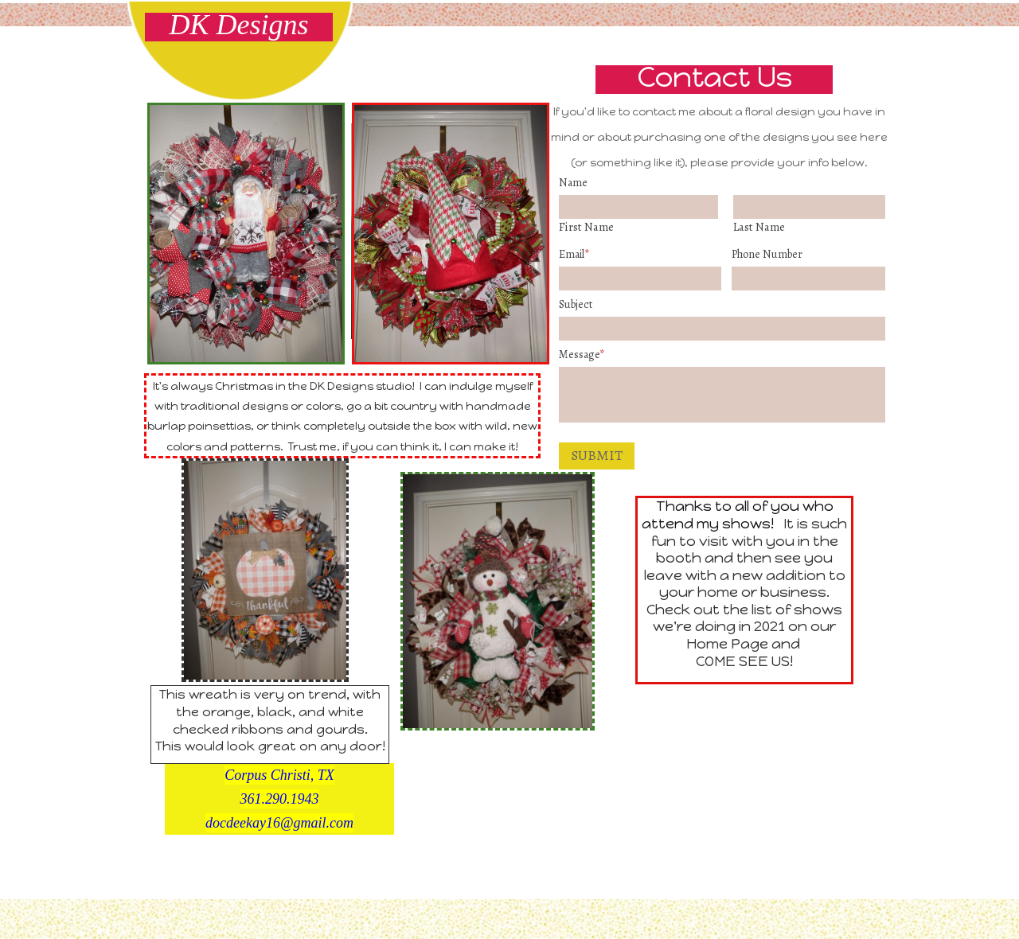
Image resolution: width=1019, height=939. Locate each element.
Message (581, 354)
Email (574, 254)
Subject (575, 304)
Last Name (759, 227)
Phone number (767, 254)
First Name (586, 227)
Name (573, 182)
